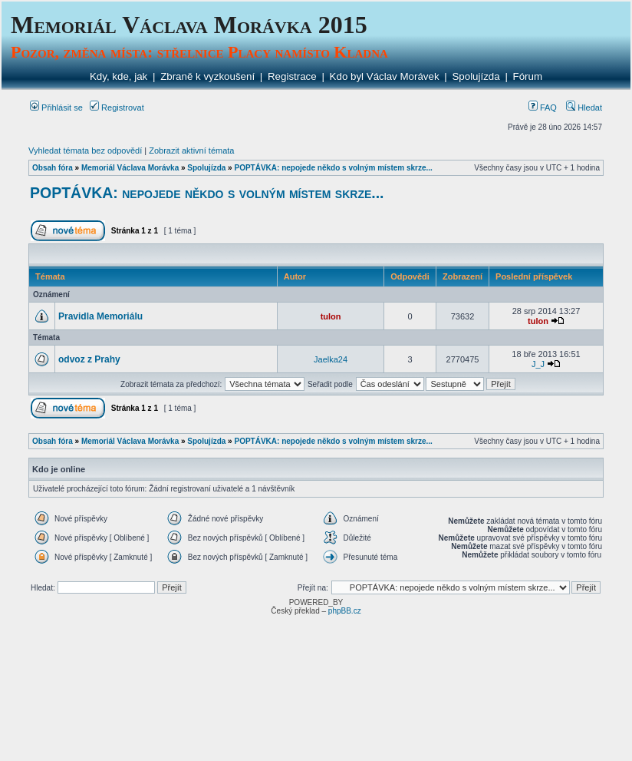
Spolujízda (475, 76)
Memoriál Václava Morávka (130, 168)
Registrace (292, 76)
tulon (331, 316)
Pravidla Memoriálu (100, 316)
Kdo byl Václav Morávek (384, 76)
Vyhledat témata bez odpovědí (85, 150)
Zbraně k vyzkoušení (207, 76)
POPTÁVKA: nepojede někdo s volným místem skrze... (333, 168)
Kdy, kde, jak (118, 76)
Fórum (528, 76)
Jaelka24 (330, 359)
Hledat (584, 107)
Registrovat (117, 107)
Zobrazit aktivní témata (191, 150)
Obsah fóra (52, 168)
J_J (538, 364)
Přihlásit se (56, 107)
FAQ (542, 107)
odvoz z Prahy (89, 359)
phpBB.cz (344, 611)
